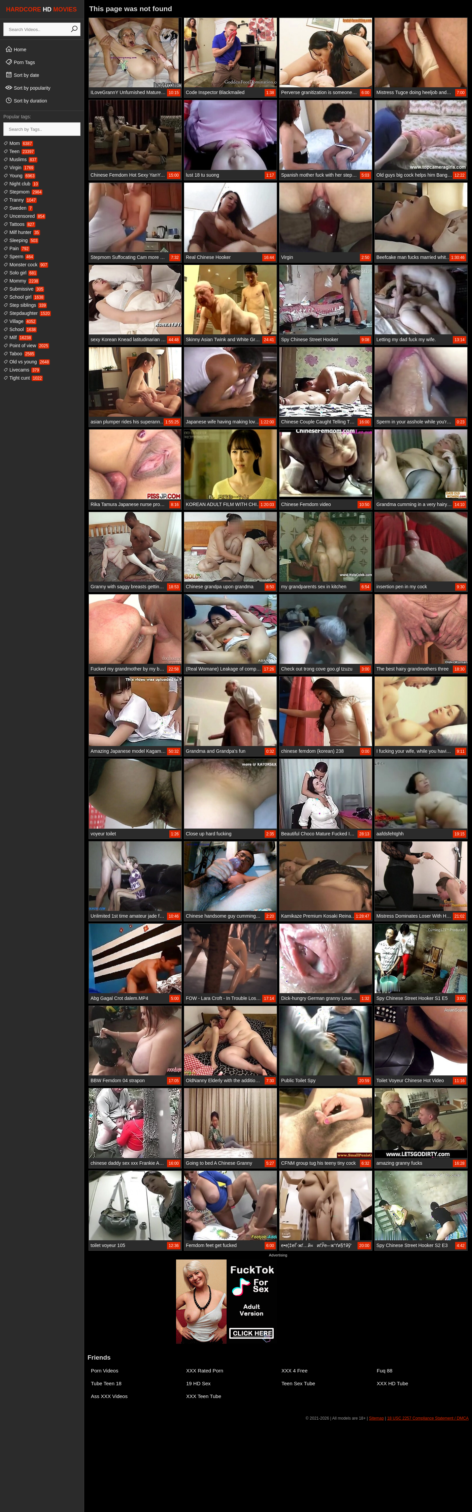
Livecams (21, 370)
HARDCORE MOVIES (41, 9)
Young (19, 175)
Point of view (26, 345)
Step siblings (25, 305)
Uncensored (24, 216)
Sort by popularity (27, 87)
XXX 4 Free (294, 1370)
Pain (16, 248)
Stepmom (22, 192)
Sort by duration (26, 100)
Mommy (21, 281)
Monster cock (25, 264)
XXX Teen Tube (203, 1396)
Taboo (19, 353)
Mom (18, 143)
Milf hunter (21, 232)
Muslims (20, 159)
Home (15, 49)
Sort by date (22, 75)
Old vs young (26, 361)
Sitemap (376, 1418)
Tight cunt (23, 378)
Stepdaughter (27, 313)
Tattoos (19, 224)
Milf (17, 337)
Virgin (18, 167)
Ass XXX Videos (109, 1396)
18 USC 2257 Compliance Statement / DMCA (428, 1418)
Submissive (23, 289)
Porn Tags (20, 62)
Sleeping (20, 240)
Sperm (18, 256)
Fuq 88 (385, 1370)
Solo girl (20, 272)
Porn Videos (104, 1370)
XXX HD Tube (392, 1383)
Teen (19, 151)
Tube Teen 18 (106, 1383)
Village (19, 321)
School (20, 329)
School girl (23, 297)
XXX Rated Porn (204, 1370)
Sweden (18, 208)
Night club (21, 183)
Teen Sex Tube (298, 1383)
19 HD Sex (198, 1383)
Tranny (20, 200)
